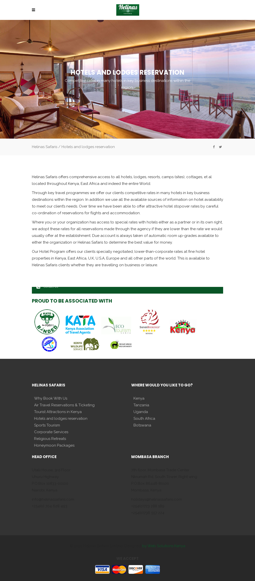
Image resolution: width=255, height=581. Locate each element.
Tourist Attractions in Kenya (58, 412)
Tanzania (141, 405)
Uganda (140, 412)
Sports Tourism (47, 425)
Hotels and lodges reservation (60, 418)
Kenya (138, 398)
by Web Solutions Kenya (163, 546)
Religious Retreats (50, 438)
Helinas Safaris (44, 147)
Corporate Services (51, 432)
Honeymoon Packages (54, 445)
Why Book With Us (50, 398)
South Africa (144, 418)
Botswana (142, 425)
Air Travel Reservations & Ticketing (64, 405)
